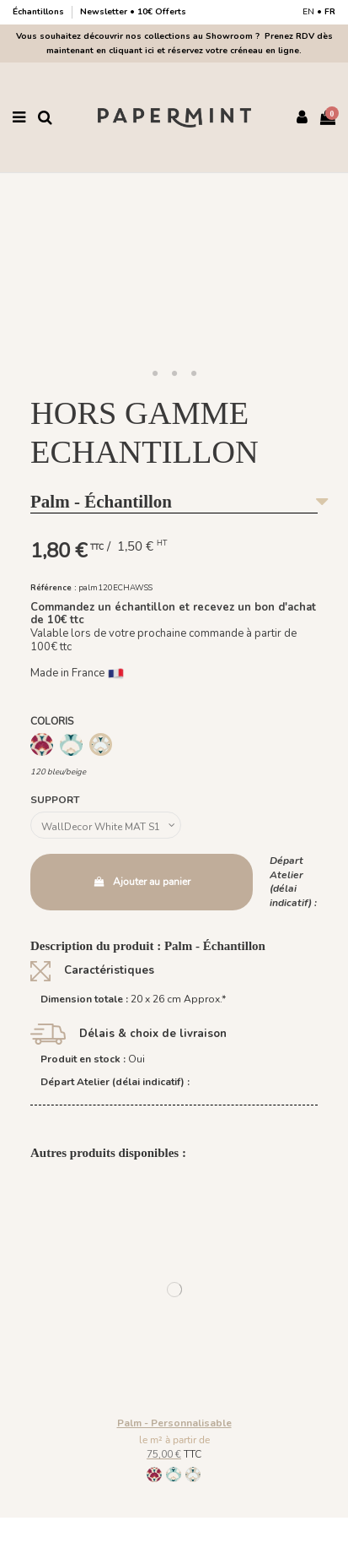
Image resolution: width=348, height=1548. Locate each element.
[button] (155, 374)
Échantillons (40, 12)
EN (308, 12)
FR (329, 12)
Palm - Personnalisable (174, 1423)
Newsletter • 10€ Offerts (133, 12)
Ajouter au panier (141, 881)
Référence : (53, 587)
